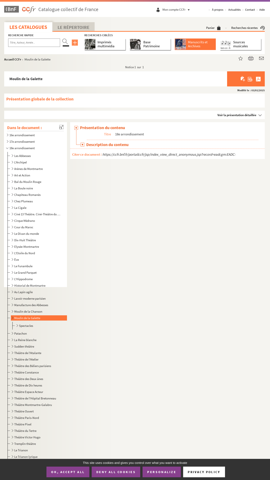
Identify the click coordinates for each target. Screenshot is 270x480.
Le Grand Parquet (25, 273)
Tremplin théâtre (25, 444)
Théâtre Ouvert (24, 411)
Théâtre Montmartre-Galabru (33, 405)
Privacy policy (204, 472)
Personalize (161, 472)
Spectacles (26, 326)
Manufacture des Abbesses (31, 305)
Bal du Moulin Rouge (27, 182)
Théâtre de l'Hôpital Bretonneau (35, 398)
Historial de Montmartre (29, 285)
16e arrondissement (22, 135)
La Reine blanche (25, 340)
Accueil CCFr (12, 59)
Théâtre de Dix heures (28, 385)
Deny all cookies (116, 472)
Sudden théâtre (24, 346)
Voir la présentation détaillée (236, 115)
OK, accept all (68, 472)
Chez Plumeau (23, 201)
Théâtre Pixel (22, 424)
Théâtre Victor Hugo (27, 437)
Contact (250, 10)
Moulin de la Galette (27, 318)
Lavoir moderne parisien (30, 298)
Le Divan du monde (26, 234)
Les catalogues (28, 27)
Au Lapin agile (23, 292)
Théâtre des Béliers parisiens (32, 366)
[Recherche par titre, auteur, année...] (34, 43)
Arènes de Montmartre (28, 169)
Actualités (234, 10)
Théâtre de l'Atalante (27, 353)
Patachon (20, 333)
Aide (262, 10)
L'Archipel (20, 162)
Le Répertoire (73, 27)
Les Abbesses (22, 156)
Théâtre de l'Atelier (26, 359)
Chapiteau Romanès (27, 195)
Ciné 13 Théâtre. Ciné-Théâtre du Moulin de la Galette (37, 214)
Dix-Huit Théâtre (25, 240)
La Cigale (20, 208)
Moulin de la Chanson (28, 311)
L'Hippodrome (23, 279)
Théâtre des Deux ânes (28, 379)
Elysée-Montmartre (26, 247)
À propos (217, 10)
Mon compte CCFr (177, 9)
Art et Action (22, 175)
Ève (16, 260)
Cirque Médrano (24, 221)
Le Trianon (21, 450)
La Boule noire (23, 188)
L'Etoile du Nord (24, 253)
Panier (213, 28)
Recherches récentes (248, 28)
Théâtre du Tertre (25, 431)
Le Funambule (23, 266)
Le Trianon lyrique (25, 457)
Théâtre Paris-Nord (26, 418)
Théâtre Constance (26, 372)
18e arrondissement (22, 148)
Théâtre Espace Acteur (28, 392)
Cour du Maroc (23, 227)
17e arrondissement (22, 142)
